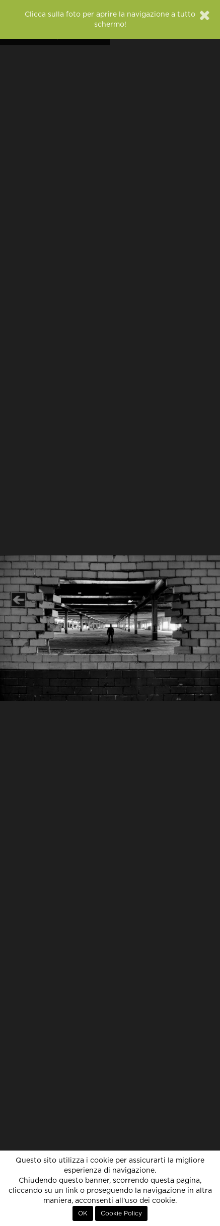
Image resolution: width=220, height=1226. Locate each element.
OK (83, 1213)
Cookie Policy (121, 1213)
